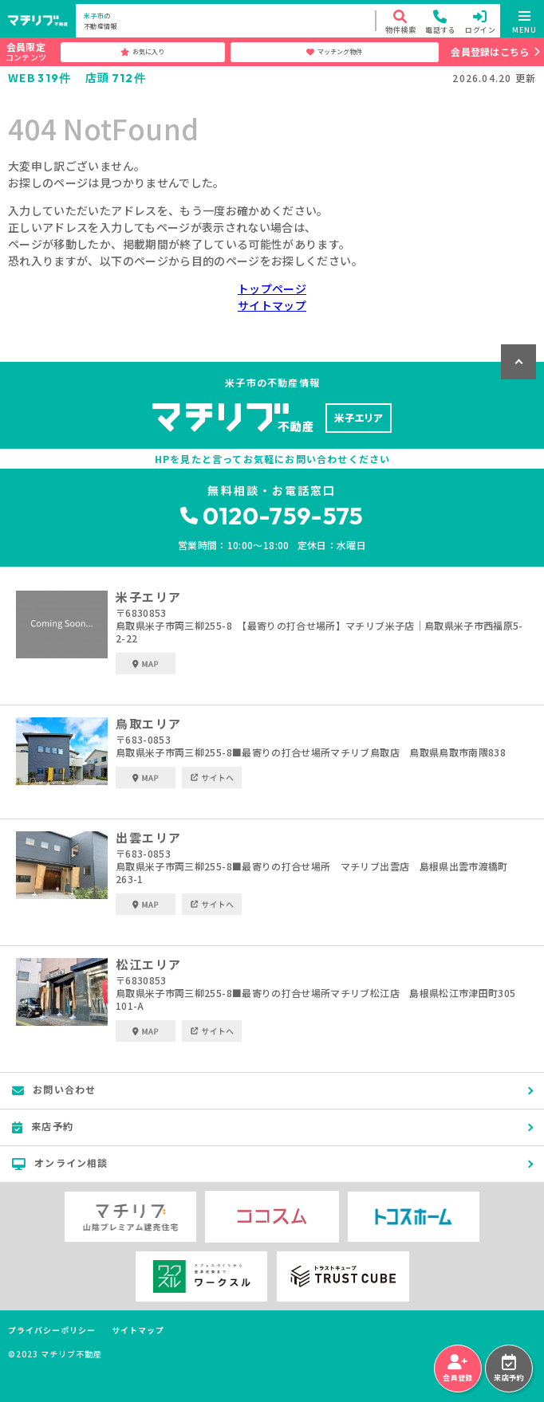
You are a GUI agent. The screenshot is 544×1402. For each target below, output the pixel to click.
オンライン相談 (60, 1163)
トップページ (272, 289)
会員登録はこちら (490, 51)
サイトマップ (272, 305)
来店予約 (508, 1368)
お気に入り (142, 52)
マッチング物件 (334, 52)
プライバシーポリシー (52, 1330)
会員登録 (457, 1368)
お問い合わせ (54, 1089)
